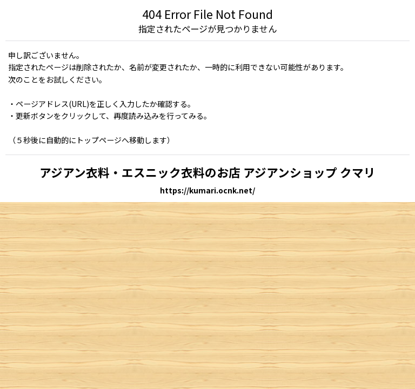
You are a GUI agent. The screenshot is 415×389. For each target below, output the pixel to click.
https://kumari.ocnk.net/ (207, 190)
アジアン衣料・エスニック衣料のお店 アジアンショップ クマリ (207, 172)
